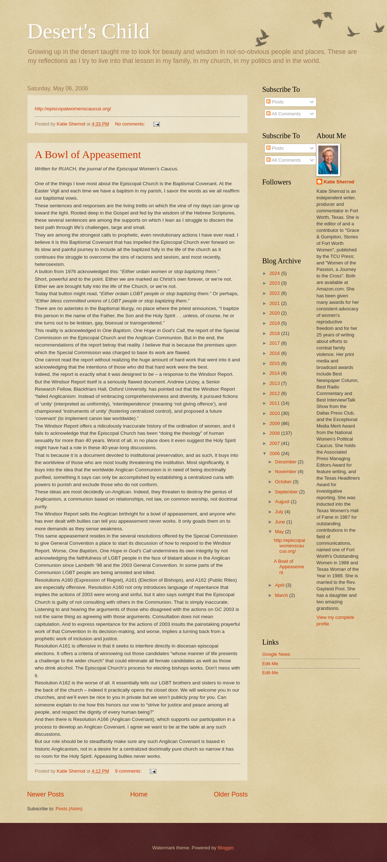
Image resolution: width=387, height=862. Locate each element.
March (282, 595)
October (284, 481)
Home (139, 794)
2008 (275, 433)
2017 (275, 343)
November (286, 471)
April (280, 585)
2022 (275, 293)
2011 (275, 403)
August (283, 501)
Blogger (226, 847)
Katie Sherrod (339, 181)
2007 (275, 443)
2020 (275, 313)
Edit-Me (270, 663)
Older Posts (231, 794)
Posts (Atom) (69, 808)
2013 (275, 383)
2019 (275, 323)
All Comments (283, 113)
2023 (275, 283)
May (280, 531)
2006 (275, 453)
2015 (275, 363)
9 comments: (129, 771)
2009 (275, 423)
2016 (275, 353)
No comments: (130, 124)
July (279, 511)
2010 (275, 413)
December (286, 461)
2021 (275, 303)
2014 (275, 373)
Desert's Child (88, 31)
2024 (275, 273)
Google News (276, 654)
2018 (275, 333)
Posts (275, 102)
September (287, 491)
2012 (275, 393)
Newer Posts (45, 794)
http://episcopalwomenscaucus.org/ (73, 108)
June (280, 522)
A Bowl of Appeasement (88, 154)
